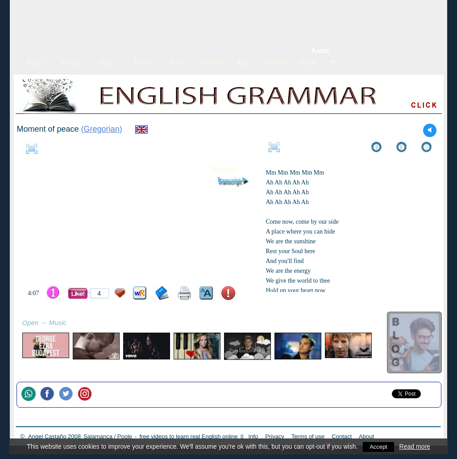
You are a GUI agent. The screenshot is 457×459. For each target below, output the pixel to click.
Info (253, 436)
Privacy (274, 436)
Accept (378, 446)
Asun (320, 50)
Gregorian (102, 129)
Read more (415, 446)
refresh (76, 323)
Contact (342, 436)
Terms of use (307, 436)
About (366, 436)
